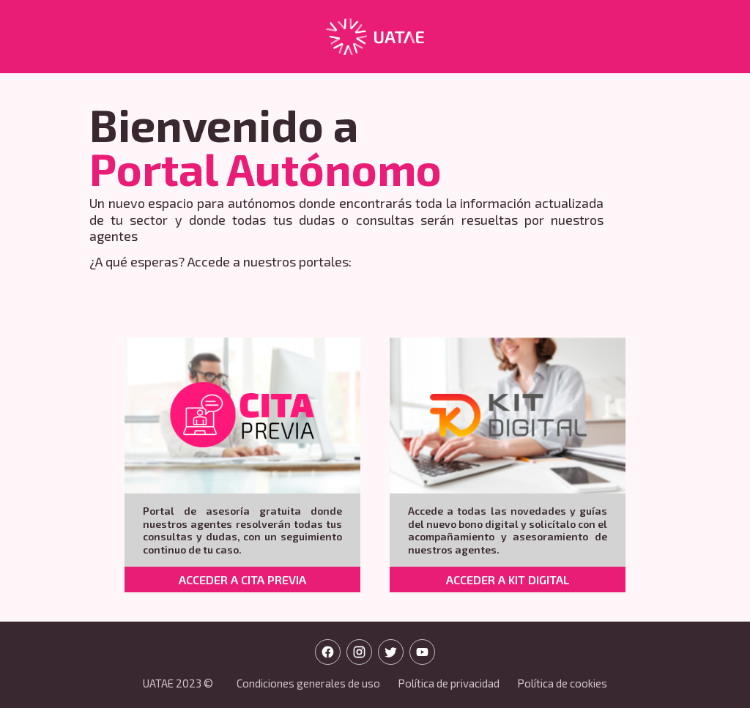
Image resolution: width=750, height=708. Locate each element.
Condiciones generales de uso (308, 683)
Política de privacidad (449, 683)
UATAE (158, 683)
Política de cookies (562, 683)
